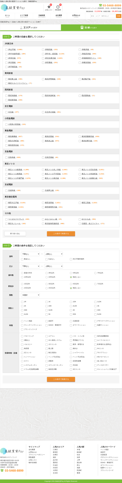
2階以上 (27, 340)
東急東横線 (12, 136)
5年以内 (76, 273)
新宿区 (55, 452)
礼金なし (51, 259)
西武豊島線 (86, 95)
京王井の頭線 (50, 112)
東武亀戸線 (86, 79)
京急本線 (12, 157)
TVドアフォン (102, 352)
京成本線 (12, 190)
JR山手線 (12, 49)
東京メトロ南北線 (52, 178)
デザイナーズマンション (106, 321)
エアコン (51, 336)
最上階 (50, 348)
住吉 (78, 455)
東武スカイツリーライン (18, 83)
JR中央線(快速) (14, 54)
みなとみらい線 (51, 219)
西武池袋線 (12, 95)
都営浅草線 (49, 203)
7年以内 (100, 273)
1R (25, 302)
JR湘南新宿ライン (89, 58)
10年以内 (27, 277)
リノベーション (29, 357)
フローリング (29, 336)
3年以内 (51, 273)
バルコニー (28, 344)
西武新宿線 (12, 100)
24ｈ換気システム (54, 340)
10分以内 (27, 288)
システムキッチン (30, 365)
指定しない (77, 277)
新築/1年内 (28, 273)
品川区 (55, 460)
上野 (78, 460)
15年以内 (51, 277)
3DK (25, 310)
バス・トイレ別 (78, 336)
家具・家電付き (78, 344)
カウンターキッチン (55, 365)
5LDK (99, 314)
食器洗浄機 (52, 369)
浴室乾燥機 (77, 361)
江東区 (55, 449)
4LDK (26, 314)
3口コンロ (76, 369)
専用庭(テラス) (78, 340)
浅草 (78, 457)
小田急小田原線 (14, 124)
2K (25, 306)
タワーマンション (79, 325)
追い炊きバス (102, 361)
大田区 (55, 470)
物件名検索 (33, 462)
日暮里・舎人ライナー (91, 223)
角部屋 (26, 348)
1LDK (99, 302)
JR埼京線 (12, 58)
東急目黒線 (49, 136)
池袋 (78, 468)
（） (15, 49)
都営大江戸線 (13, 203)
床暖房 (50, 361)
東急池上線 (49, 141)
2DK (50, 306)
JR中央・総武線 (51, 54)
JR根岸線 (86, 49)
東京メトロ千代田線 (53, 174)
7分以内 (100, 284)
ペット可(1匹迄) (54, 357)
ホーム (7, 16)
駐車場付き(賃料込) (104, 344)
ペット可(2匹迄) (79, 357)
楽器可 (50, 321)
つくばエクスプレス (16, 219)
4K (74, 310)
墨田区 (55, 462)
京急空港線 (49, 157)
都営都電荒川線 (51, 207)
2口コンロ (27, 352)
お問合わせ (76, 16)
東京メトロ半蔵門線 (16, 178)
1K (49, 302)
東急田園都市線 (88, 136)
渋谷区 (55, 468)
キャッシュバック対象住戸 (107, 369)
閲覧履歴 (58, 7)
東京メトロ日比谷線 (90, 170)
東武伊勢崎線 (50, 79)
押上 (78, 465)
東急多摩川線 (87, 141)
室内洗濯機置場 (103, 336)
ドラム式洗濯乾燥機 (31, 369)
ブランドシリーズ (30, 329)
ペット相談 (28, 321)
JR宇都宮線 (13, 67)
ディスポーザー (103, 365)
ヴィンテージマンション (33, 325)
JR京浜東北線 (50, 58)
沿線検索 (41, 16)
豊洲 (78, 473)
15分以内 (51, 288)
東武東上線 (12, 79)
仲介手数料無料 (78, 259)
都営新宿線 (12, 207)
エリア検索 (24, 16)
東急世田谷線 (13, 145)
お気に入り (48, 7)
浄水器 (75, 365)
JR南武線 (49, 49)
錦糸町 (79, 452)
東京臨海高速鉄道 (52, 223)
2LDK (75, 306)
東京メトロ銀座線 (15, 170)
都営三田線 (86, 203)
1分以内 (27, 284)
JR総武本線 (86, 54)
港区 (54, 457)
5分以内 (76, 284)
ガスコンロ (52, 344)
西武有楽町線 (50, 95)
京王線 (11, 112)
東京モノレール (14, 223)
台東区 (55, 455)
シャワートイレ (78, 352)
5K (49, 314)
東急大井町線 (13, 141)
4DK (98, 310)
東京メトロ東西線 (15, 174)
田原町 (79, 470)
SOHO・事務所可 (54, 325)
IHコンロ (100, 348)
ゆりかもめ (86, 219)
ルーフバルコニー (103, 340)
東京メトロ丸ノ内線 (53, 170)
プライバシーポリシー (37, 455)
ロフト (26, 361)
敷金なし (27, 259)
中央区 (55, 465)
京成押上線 (49, 190)
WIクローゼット (103, 357)
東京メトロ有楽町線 (90, 174)
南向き (75, 348)
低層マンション (103, 325)
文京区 (55, 473)
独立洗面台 (52, 352)
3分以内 (51, 284)
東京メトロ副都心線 (90, 178)
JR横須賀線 (86, 62)
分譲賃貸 (76, 321)
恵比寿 (79, 462)
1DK (74, 302)
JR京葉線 (12, 62)
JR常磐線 (49, 62)
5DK (74, 314)
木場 (78, 449)
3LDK (50, 310)
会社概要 (59, 16)
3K (98, 306)
